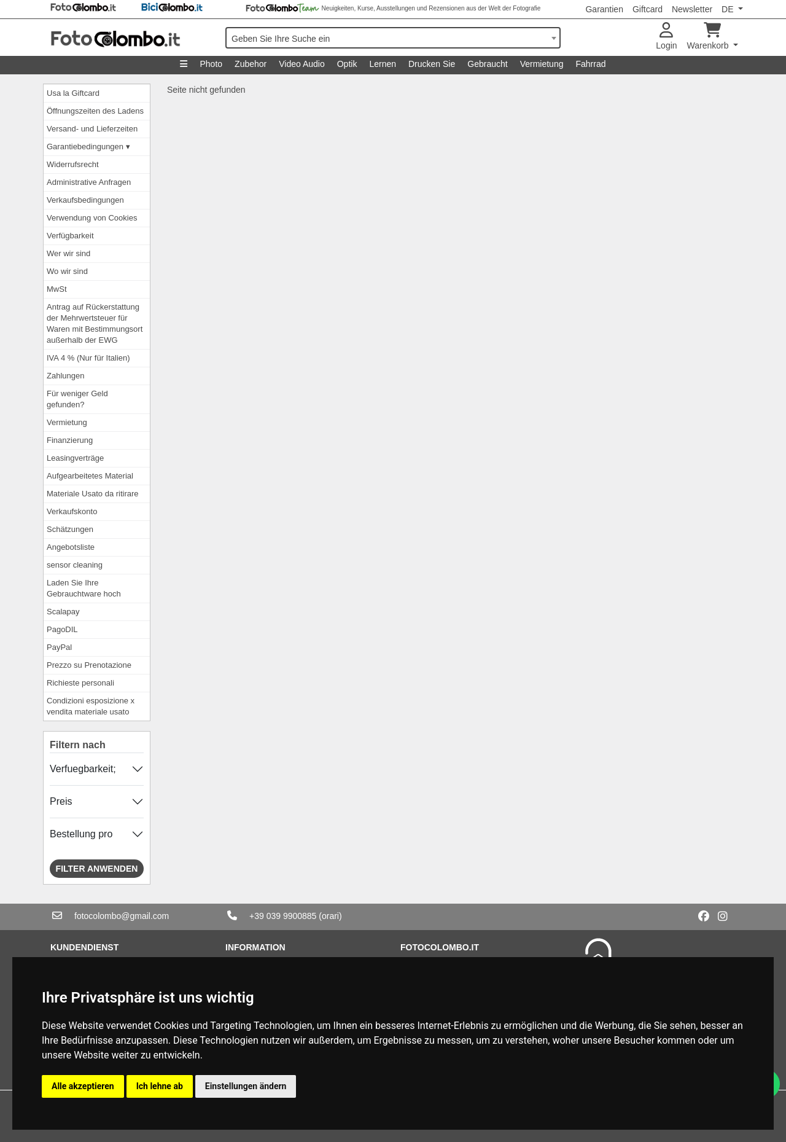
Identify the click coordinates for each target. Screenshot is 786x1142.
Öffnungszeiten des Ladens (95, 110)
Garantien (604, 9)
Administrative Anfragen (89, 182)
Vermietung (542, 64)
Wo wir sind (67, 271)
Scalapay (63, 611)
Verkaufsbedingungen (85, 200)
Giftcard (647, 9)
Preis (61, 801)
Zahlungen (65, 375)
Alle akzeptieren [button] (83, 1086)
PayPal (59, 647)
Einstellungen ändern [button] (246, 1086)
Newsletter (692, 9)
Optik (347, 64)
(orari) (330, 916)
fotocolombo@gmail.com (121, 916)
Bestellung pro (81, 834)
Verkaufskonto (72, 511)
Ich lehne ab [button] (159, 1086)
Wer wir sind (68, 253)
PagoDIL (62, 629)
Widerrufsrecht (73, 164)
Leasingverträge (75, 458)
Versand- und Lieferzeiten (92, 128)
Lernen (382, 64)
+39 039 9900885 (282, 916)
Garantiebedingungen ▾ (88, 146)
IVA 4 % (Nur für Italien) (88, 357)
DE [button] (729, 9)
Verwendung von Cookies (92, 217)
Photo (211, 64)
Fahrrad (590, 64)
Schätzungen (70, 529)
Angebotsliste (71, 547)
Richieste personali (80, 682)
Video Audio (301, 64)
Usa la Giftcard (73, 93)
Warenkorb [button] (709, 36)
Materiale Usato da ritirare (93, 493)
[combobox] (393, 38)
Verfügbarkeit (70, 235)
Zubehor (251, 64)
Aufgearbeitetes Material (90, 475)
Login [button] (666, 36)
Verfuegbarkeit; (83, 769)
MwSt (57, 289)
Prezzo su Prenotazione (89, 665)
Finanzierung (70, 440)
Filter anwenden (97, 869)
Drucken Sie (431, 64)
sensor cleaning (75, 564)
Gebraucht (487, 64)
